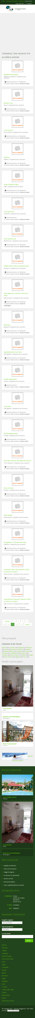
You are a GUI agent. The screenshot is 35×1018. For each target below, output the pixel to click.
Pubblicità (16, 908)
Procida (27, 651)
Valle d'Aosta (6, 995)
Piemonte (5, 976)
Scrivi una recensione (10, 869)
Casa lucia (7, 406)
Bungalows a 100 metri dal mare (15, 542)
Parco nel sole (9, 488)
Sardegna (5, 981)
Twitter (11, 1014)
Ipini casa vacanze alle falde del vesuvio (17, 461)
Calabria (4, 950)
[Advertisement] (17, 31)
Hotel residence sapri (11, 184)
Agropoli (21, 647)
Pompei (19, 651)
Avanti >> (28, 624)
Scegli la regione (8, 920)
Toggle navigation (3, 9)
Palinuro (7, 157)
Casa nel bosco (9, 212)
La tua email (6, 933)
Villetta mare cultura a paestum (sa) (16, 266)
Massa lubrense (9, 651)
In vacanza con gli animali (11, 875)
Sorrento (12, 647)
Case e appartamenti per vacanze (14, 885)
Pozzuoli (4, 653)
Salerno (28, 649)
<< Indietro (7, 621)
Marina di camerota (17, 649)
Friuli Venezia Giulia (7, 959)
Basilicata (5, 948)
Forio (25, 657)
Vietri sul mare (14, 655)
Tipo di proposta (8, 927)
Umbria (4, 992)
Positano (4, 655)
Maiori (24, 655)
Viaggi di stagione (9, 872)
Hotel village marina (9, 797)
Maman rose (8, 103)
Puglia (4, 978)
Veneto (4, 998)
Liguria (4, 964)
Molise (4, 973)
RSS (15, 1014)
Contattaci (29, 3)
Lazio (3, 962)
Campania (5, 953)
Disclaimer (16, 900)
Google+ (6, 1014)
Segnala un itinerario (10, 865)
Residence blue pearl (11, 75)
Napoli (4, 647)
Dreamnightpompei (11, 433)
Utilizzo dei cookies (19, 898)
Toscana (4, 987)
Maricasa (7, 325)
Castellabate (14, 653)
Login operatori (20, 3)
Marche (4, 970)
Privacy (15, 896)
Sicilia (3, 984)
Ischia (6, 649)
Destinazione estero (8, 1001)
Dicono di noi (17, 902)
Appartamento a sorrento (13, 352)
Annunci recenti (8, 878)
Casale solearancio (10, 379)
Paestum (23, 653)
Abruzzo (4, 945)
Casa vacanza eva (10, 239)
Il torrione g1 (8, 130)
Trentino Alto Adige (8, 989)
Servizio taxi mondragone (11, 716)
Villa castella (8, 515)
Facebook (2, 1014)
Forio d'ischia (9, 657)
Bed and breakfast (9, 882)
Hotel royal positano (10, 744)
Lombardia (5, 967)
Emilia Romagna (7, 956)
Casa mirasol (7, 708)
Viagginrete (20, 8)
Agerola (18, 657)
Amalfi (31, 655)
